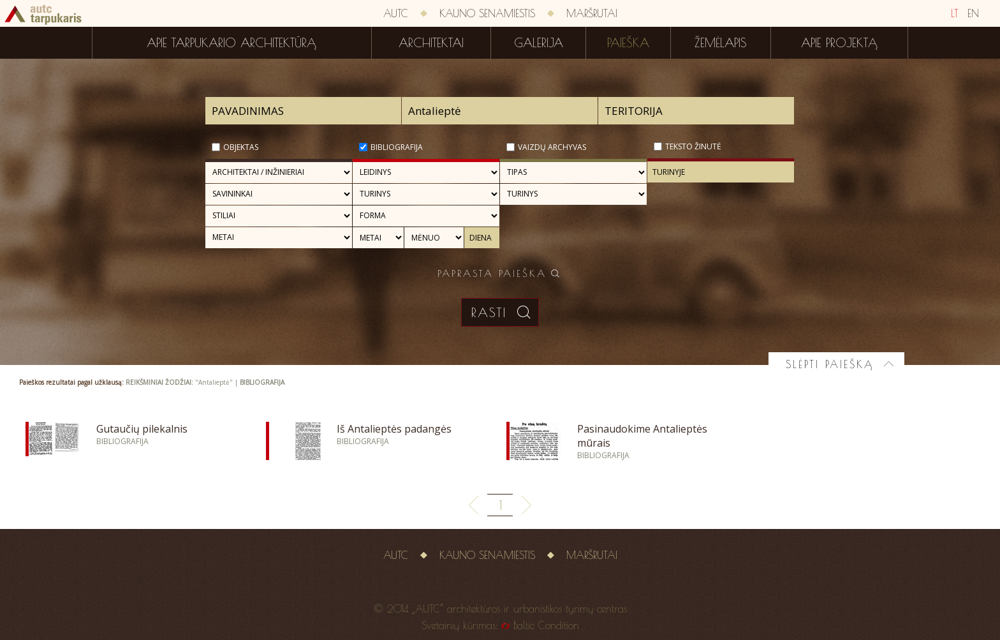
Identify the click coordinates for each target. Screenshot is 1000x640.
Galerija (538, 43)
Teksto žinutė (693, 146)
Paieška (628, 43)
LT (955, 13)
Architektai (431, 43)
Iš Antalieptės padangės (394, 429)
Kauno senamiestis (487, 13)
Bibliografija (397, 147)
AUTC (395, 13)
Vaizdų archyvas (552, 147)
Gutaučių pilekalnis (142, 429)
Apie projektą (839, 43)
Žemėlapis (721, 43)
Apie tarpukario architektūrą (231, 43)
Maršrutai (591, 13)
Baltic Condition (546, 625)
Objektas (240, 147)
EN (973, 13)
